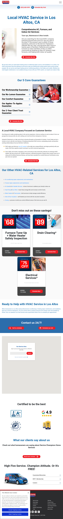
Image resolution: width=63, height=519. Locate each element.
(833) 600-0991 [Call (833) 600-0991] (23, 7)
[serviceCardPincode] (18, 369)
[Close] (28, 493)
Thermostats (17, 209)
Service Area (35, 516)
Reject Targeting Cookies (15, 514)
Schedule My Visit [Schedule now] (38, 7)
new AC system (23, 162)
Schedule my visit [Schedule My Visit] (46, 344)
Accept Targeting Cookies (15, 509)
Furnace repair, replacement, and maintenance (17, 199)
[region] (15, 504)
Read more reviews (31, 473)
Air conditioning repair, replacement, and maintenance (19, 195)
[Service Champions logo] (5, 2)
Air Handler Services (17, 202)
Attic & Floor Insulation (11, 213)
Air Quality (7, 202)
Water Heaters (8, 209)
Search (29, 369)
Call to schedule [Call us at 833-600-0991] (15, 344)
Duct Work (15, 206)
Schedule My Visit (29, 73)
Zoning (7, 216)
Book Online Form (36, 328)
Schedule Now (21, 268)
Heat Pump (8, 206)
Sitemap (49, 516)
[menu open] (60, 2)
